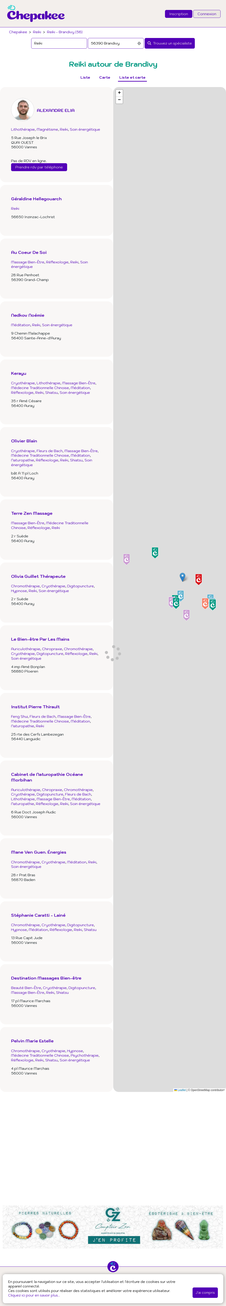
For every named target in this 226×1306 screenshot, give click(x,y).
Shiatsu (51, 392)
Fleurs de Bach (50, 451)
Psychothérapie (85, 1055)
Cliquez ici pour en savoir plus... (34, 1295)
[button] (182, 577)
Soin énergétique (85, 129)
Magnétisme (47, 129)
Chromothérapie (25, 586)
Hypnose (19, 590)
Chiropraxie (52, 649)
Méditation (20, 325)
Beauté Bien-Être (26, 987)
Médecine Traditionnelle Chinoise (40, 387)
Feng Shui (19, 716)
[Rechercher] (170, 43)
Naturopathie (22, 460)
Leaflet (180, 1090)
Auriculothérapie (25, 649)
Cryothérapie (23, 383)
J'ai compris (205, 1292)
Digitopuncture (80, 586)
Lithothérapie (23, 129)
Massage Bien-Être (27, 262)
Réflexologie (57, 262)
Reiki (37, 32)
